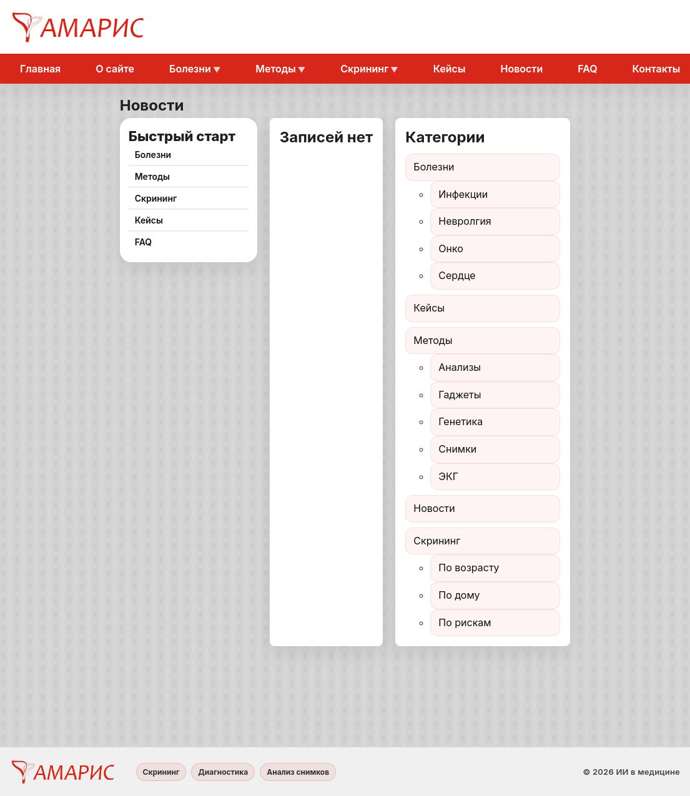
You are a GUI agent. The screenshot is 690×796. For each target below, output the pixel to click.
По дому (459, 595)
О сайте (115, 68)
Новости (521, 68)
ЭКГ (448, 476)
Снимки (457, 449)
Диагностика (223, 772)
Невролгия (464, 221)
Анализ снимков (298, 772)
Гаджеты (459, 394)
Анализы (459, 367)
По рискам (464, 622)
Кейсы (449, 68)
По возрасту (468, 567)
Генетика (460, 421)
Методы (275, 68)
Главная (40, 68)
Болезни (190, 68)
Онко (450, 248)
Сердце (456, 275)
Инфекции (463, 194)
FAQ (587, 68)
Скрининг (364, 68)
